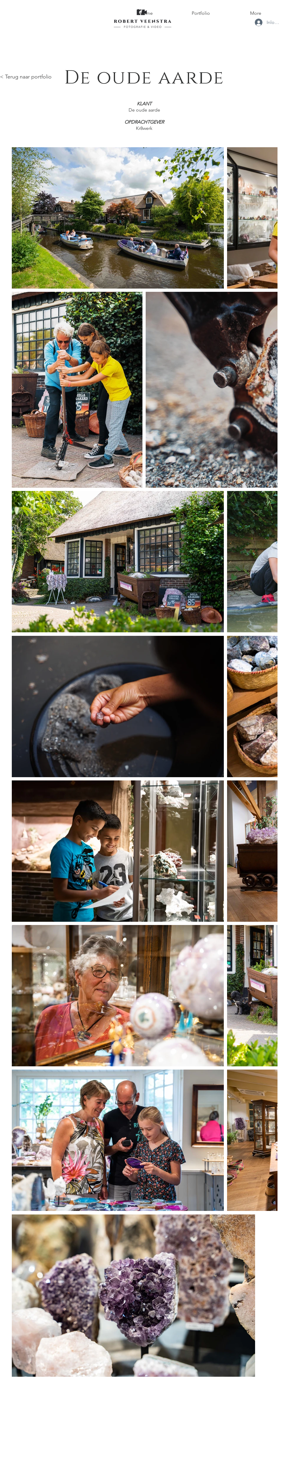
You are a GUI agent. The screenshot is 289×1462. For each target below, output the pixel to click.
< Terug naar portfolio (26, 76)
